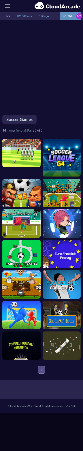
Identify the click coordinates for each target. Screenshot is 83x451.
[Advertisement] (41, 63)
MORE (68, 16)
